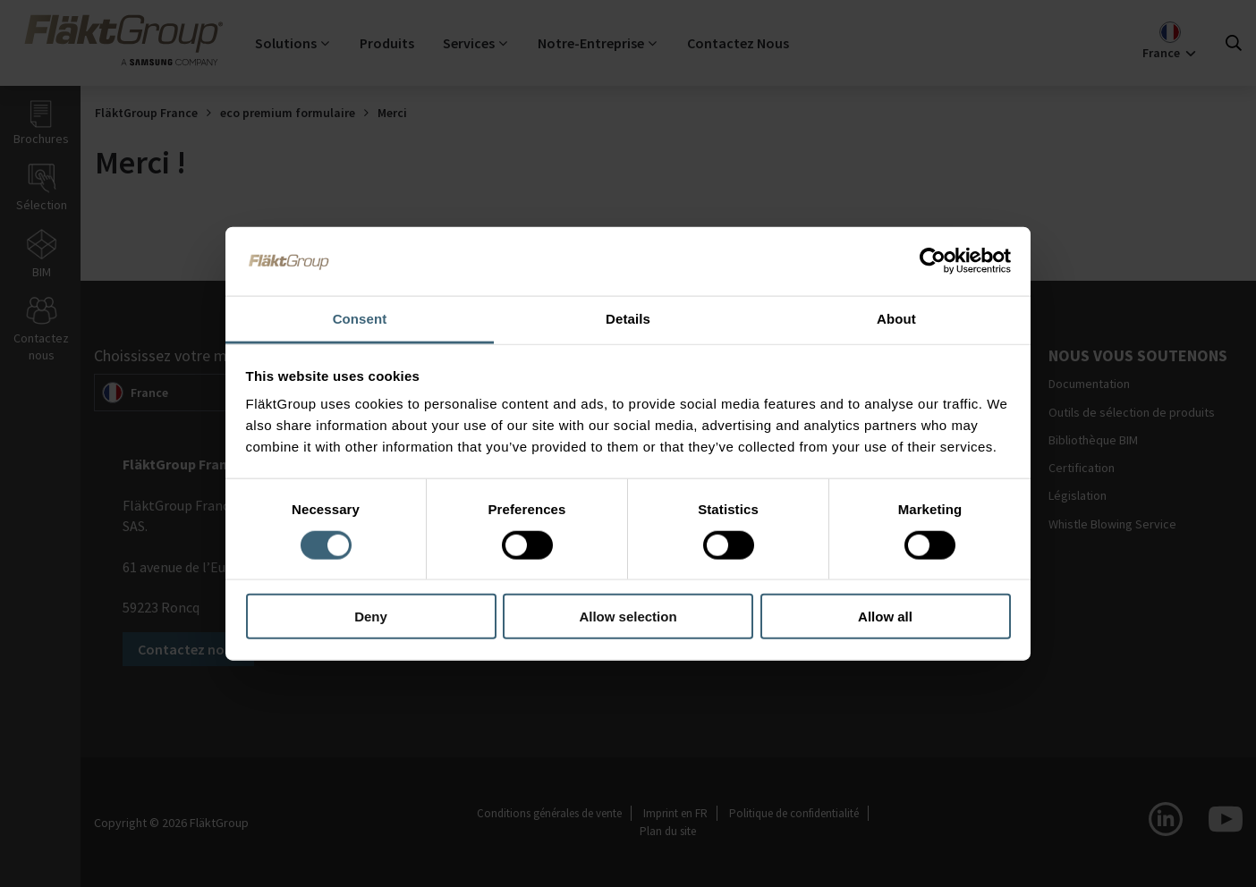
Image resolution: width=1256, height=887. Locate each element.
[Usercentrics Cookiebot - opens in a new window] (932, 261)
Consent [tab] (360, 317)
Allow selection (627, 616)
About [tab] (896, 317)
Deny (370, 616)
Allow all (885, 616)
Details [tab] (628, 317)
